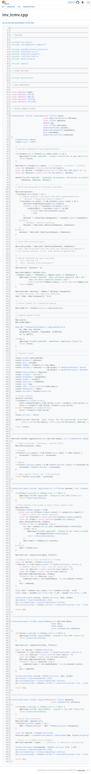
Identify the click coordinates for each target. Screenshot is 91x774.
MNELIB (30, 97)
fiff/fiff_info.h (29, 57)
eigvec (61, 201)
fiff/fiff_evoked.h (30, 54)
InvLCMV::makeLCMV (33, 116)
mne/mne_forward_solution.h (34, 49)
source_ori (49, 170)
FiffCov (52, 121)
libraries (11, 6)
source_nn (42, 308)
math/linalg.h (27, 59)
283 (6, 621)
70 (6, 116)
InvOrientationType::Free (68, 605)
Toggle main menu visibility (89, 1)
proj (24, 363)
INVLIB (30, 95)
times (37, 591)
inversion (26, 382)
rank (24, 386)
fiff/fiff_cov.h (28, 52)
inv (19, 6)
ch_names (49, 527)
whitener (26, 360)
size (32, 401)
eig (32, 201)
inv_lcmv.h (26, 42)
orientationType (26, 605)
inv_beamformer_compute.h (33, 45)
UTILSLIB (31, 102)
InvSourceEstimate (19, 489)
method (22, 600)
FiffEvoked (59, 489)
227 (6, 489)
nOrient (46, 562)
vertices (26, 415)
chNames (25, 365)
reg (23, 384)
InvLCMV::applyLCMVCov (39, 700)
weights (25, 358)
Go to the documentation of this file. (18, 22)
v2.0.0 (76, 2)
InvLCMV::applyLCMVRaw (39, 621)
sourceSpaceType (26, 602)
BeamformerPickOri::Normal (73, 367)
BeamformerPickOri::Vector (65, 564)
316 (6, 700)
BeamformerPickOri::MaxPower (74, 370)
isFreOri (26, 367)
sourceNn (26, 391)
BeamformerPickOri (51, 128)
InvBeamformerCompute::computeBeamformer (44, 327)
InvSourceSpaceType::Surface (50, 602)
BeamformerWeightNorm (53, 130)
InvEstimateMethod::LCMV (39, 600)
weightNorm (27, 377)
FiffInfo (53, 116)
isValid (30, 493)
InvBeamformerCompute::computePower (49, 735)
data (29, 194)
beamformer (29, 6)
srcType (25, 375)
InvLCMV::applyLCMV (38, 489)
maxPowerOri (27, 389)
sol (28, 154)
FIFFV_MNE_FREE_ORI (67, 170)
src (3, 6)
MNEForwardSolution (58, 118)
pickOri (25, 379)
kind (24, 142)
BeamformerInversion (52, 135)
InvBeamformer (17, 116)
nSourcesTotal (28, 372)
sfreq (44, 593)
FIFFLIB (30, 99)
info (42, 527)
